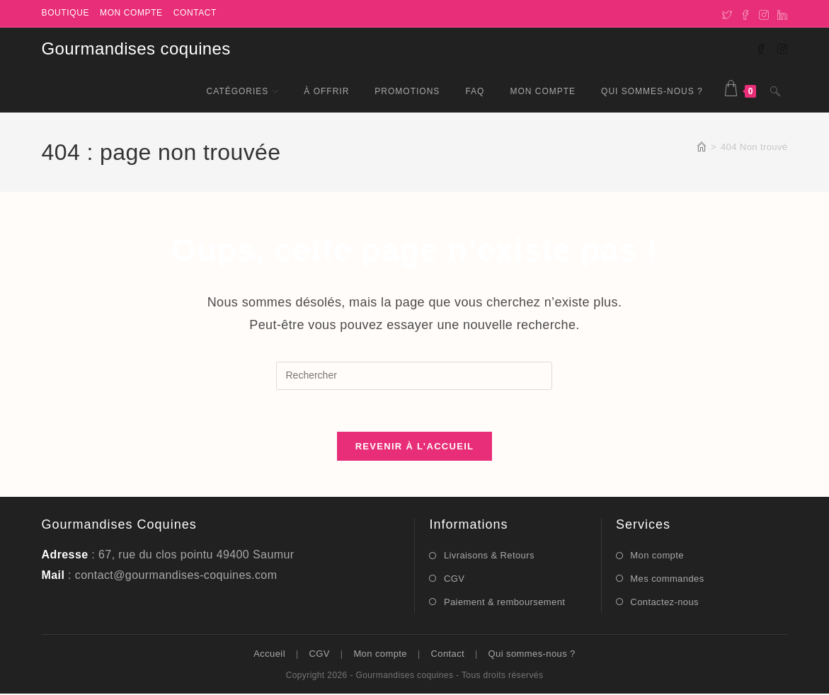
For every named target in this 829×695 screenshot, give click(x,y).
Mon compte (131, 13)
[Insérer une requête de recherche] (414, 376)
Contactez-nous (664, 602)
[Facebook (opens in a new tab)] (761, 48)
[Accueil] (702, 147)
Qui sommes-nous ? (532, 655)
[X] (727, 13)
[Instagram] (764, 13)
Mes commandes (667, 579)
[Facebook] (745, 13)
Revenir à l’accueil (414, 447)
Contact (195, 13)
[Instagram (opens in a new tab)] (782, 48)
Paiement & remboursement (504, 602)
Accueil (269, 655)
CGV (454, 579)
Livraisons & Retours (489, 556)
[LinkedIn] (780, 13)
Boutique (65, 13)
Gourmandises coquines (136, 48)
